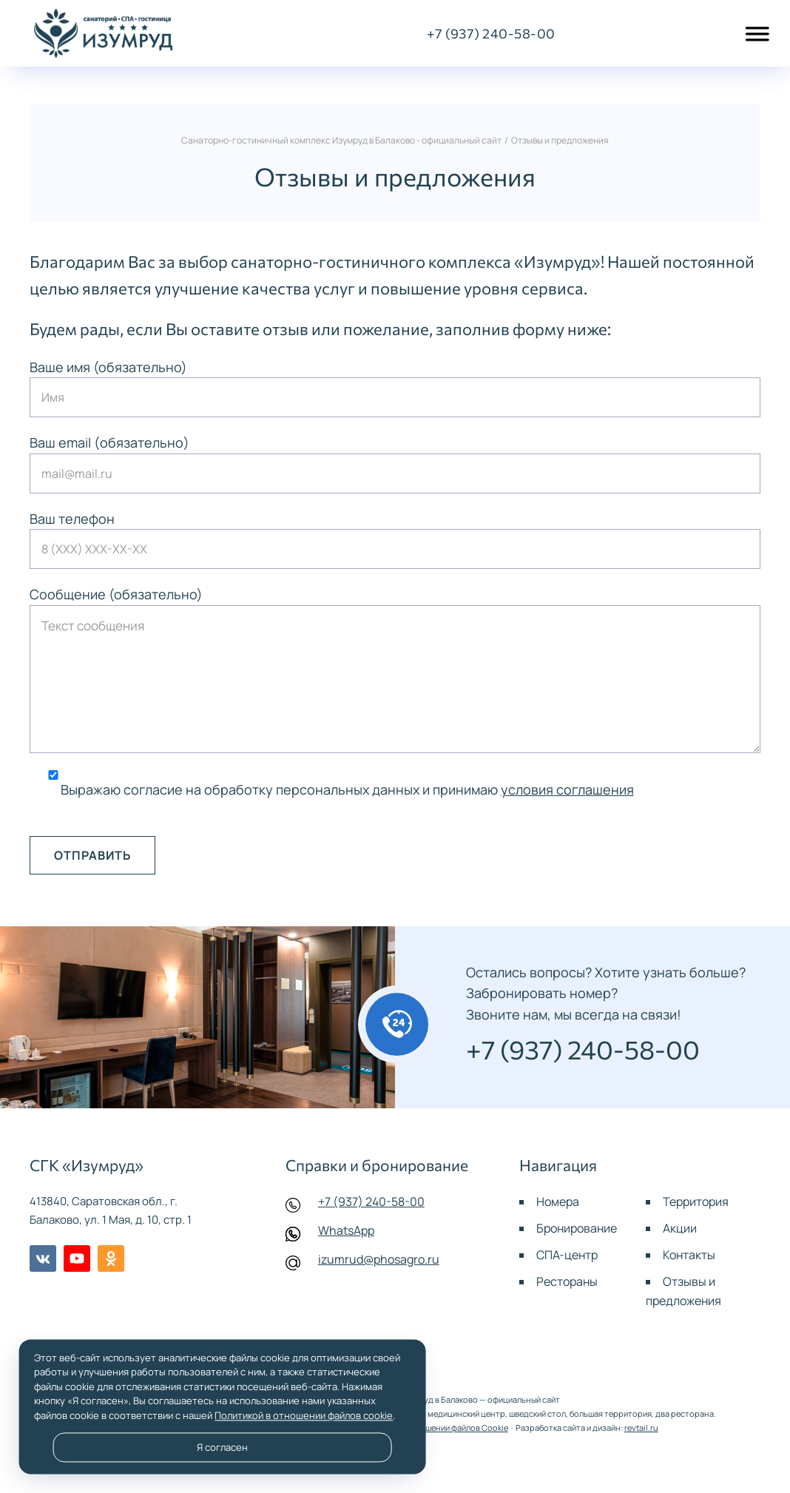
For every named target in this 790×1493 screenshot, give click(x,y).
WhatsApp (346, 1230)
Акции (680, 1228)
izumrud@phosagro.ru (378, 1259)
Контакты (689, 1255)
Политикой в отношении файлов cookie (304, 1415)
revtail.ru (641, 1427)
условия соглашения (567, 789)
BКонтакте (43, 1258)
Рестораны (567, 1281)
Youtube (77, 1258)
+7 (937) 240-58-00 (371, 1201)
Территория (696, 1201)
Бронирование (576, 1228)
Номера (557, 1201)
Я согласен (222, 1447)
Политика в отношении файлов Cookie (434, 1427)
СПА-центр (567, 1255)
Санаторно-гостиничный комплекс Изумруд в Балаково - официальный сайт (103, 33)
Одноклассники (111, 1258)
